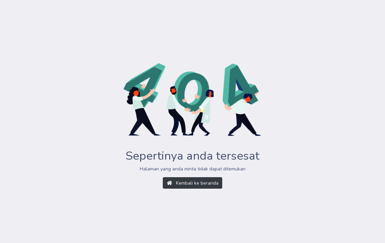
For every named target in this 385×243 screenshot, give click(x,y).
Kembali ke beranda (193, 183)
